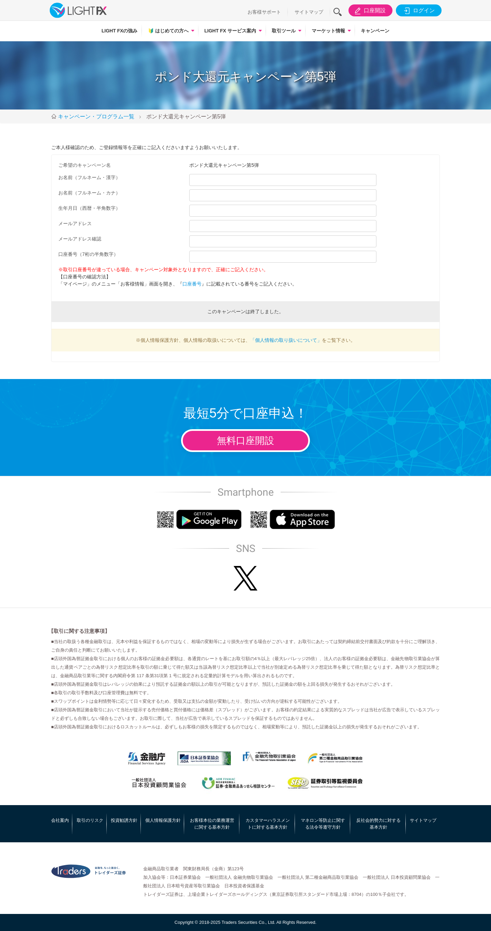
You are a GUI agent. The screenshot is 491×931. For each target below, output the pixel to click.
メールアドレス (75, 223)
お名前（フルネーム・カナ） (89, 192)
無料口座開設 (245, 440)
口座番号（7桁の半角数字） (88, 254)
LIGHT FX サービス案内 (230, 30)
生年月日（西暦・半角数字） (89, 208)
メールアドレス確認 (79, 239)
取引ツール (284, 30)
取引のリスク (90, 820)
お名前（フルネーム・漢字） (89, 177)
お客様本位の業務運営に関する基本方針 (212, 824)
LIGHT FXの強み (120, 30)
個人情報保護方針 (163, 820)
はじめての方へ (168, 30)
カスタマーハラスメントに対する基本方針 (268, 824)
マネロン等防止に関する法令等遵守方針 (323, 824)
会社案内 (60, 820)
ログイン (418, 10)
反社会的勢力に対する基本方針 (378, 824)
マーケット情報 (328, 30)
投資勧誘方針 (124, 820)
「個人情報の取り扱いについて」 (286, 340)
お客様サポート (264, 12)
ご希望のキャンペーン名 (84, 165)
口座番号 (192, 284)
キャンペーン (375, 30)
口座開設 (369, 10)
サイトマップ (309, 12)
